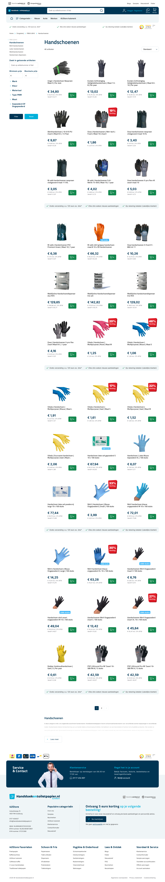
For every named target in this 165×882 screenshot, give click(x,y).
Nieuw (37, 18)
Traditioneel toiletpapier (17, 868)
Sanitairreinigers (78, 858)
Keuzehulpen (109, 868)
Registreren (138, 10)
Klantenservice (78, 767)
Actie (45, 18)
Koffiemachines (14, 855)
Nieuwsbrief (145, 3)
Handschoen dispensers (17, 55)
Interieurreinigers (79, 855)
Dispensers (45, 858)
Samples (136, 3)
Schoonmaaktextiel (79, 851)
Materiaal (17, 90)
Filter (16, 116)
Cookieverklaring (150, 878)
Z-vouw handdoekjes (16, 865)
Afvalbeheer (45, 861)
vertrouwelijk (97, 824)
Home (11, 33)
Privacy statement (135, 878)
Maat (14, 99)
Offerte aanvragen (143, 865)
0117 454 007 (79, 777)
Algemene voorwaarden (119, 878)
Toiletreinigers (46, 868)
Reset (31, 116)
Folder (153, 3)
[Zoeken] (101, 10)
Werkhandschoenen (16, 52)
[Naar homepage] (11, 18)
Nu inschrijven (97, 819)
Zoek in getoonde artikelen (22, 60)
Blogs (129, 3)
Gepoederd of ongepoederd (18, 105)
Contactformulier (53, 828)
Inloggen (130, 10)
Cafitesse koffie (14, 861)
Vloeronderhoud (78, 865)
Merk (14, 81)
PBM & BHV (31, 33)
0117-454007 (14, 819)
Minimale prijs (15, 71)
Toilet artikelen (46, 855)
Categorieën (24, 18)
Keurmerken (52, 817)
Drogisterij (20, 33)
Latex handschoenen (16, 49)
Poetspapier (13, 851)
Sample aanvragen (143, 858)
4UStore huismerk (68, 18)
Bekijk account (124, 777)
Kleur (14, 86)
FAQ (106, 861)
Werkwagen (77, 868)
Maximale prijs (30, 71)
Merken (54, 18)
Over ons (51, 811)
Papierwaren (45, 851)
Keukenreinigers (78, 861)
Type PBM (17, 95)
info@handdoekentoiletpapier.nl (20, 821)
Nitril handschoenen (16, 46)
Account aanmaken (143, 868)
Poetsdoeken (45, 865)
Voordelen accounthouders (146, 861)
